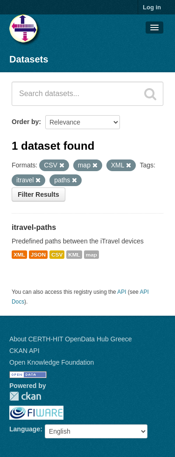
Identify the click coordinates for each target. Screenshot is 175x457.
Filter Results (38, 194)
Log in (152, 7)
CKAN (25, 396)
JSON (38, 254)
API (121, 292)
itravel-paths (34, 227)
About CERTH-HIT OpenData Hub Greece (70, 339)
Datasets (28, 59)
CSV (57, 254)
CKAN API (24, 350)
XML (19, 254)
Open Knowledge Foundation (51, 362)
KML (74, 254)
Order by (25, 121)
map (91, 254)
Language (24, 429)
